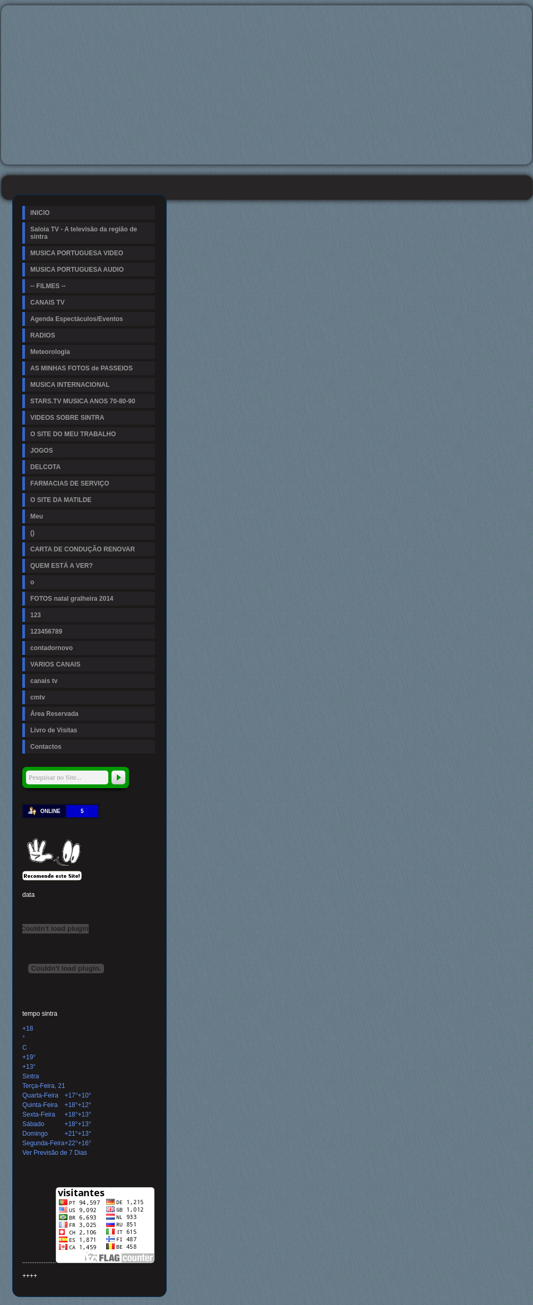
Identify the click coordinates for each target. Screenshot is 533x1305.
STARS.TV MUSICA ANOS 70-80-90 (82, 401)
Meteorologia (50, 352)
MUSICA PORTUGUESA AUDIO (77, 269)
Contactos (46, 746)
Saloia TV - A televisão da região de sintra (83, 233)
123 (35, 615)
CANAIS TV (47, 302)
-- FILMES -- (48, 286)
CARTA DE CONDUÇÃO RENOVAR (82, 549)
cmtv (37, 697)
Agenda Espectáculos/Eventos (76, 319)
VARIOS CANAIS (55, 664)
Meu (36, 516)
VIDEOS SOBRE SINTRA (67, 417)
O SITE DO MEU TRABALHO (73, 434)
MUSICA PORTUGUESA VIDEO (76, 253)
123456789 (46, 631)
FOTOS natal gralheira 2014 (72, 598)
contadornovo (51, 648)
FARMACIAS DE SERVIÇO (69, 483)
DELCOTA (45, 467)
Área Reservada (54, 714)
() (32, 533)
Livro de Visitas (53, 730)
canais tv (43, 681)
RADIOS (42, 335)
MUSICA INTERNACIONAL (70, 384)
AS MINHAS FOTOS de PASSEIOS (81, 368)
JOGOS (41, 450)
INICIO (40, 213)
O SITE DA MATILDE (60, 500)
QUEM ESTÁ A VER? (61, 565)
